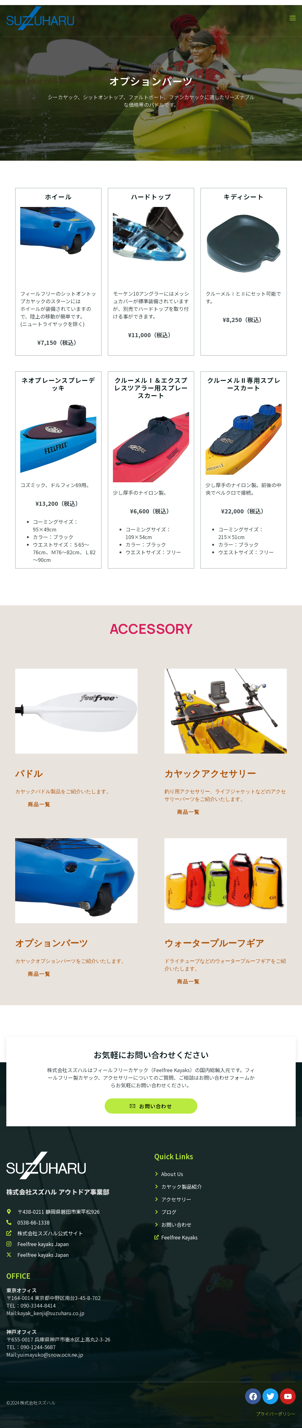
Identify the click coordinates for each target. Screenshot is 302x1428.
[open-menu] (292, 18)
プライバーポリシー (276, 1414)
